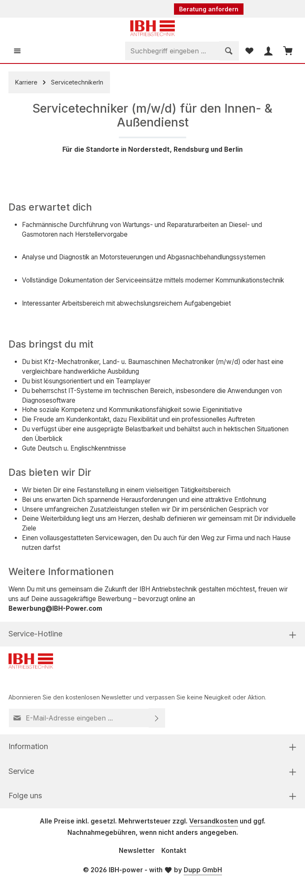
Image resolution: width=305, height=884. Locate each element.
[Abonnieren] (157, 718)
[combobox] (170, 51)
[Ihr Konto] (268, 51)
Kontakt (173, 851)
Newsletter (137, 851)
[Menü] (17, 51)
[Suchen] (227, 51)
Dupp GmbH (203, 871)
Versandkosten (213, 822)
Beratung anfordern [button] (208, 9)
